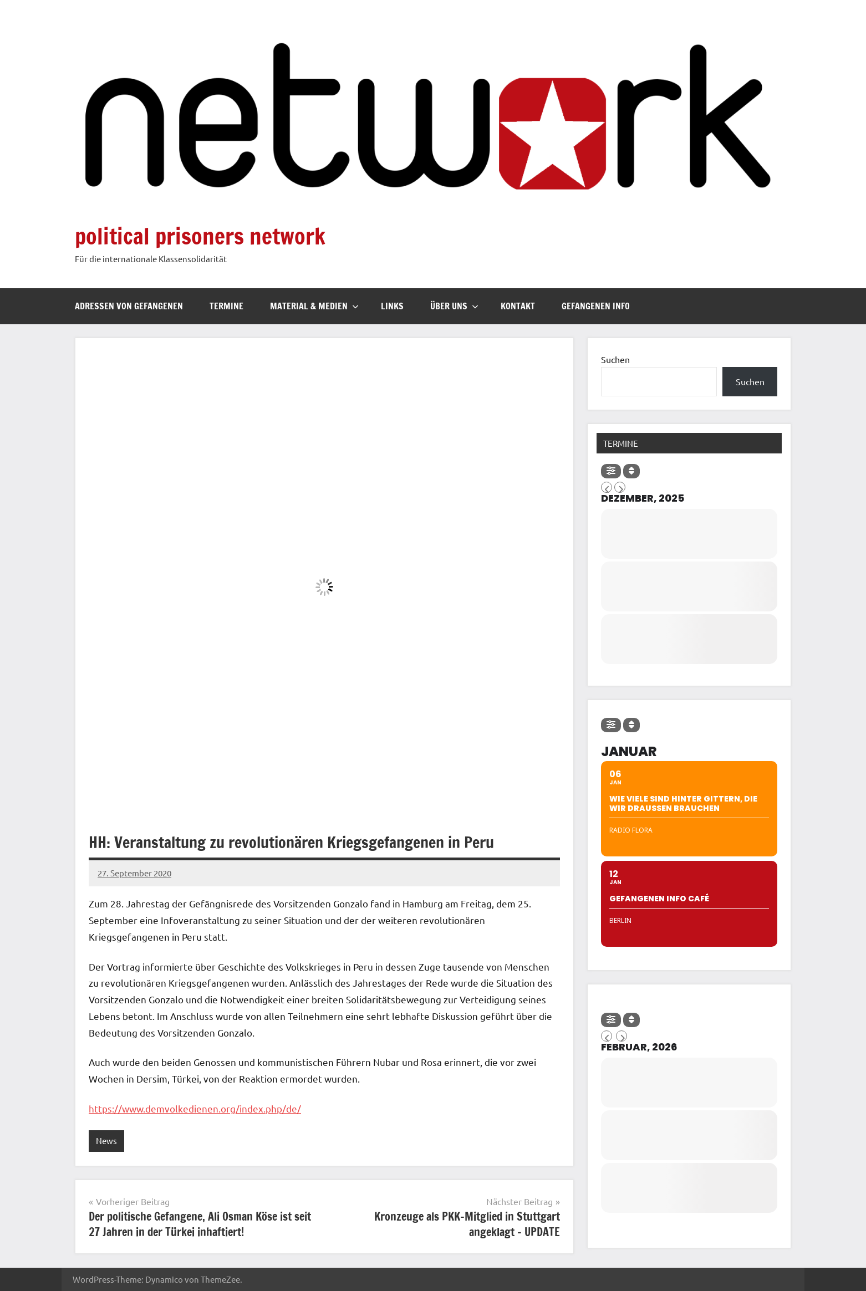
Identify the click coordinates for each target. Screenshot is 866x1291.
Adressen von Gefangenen (129, 306)
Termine (226, 306)
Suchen (615, 359)
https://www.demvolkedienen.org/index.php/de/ (195, 1108)
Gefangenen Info (596, 306)
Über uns (454, 306)
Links (392, 306)
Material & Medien (314, 306)
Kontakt (518, 306)
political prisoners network (200, 236)
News (106, 1140)
